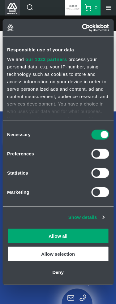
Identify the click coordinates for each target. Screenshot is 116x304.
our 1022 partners (46, 59)
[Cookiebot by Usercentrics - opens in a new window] (82, 28)
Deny (58, 272)
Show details (82, 217)
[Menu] (108, 7)
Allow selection (58, 254)
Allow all (58, 235)
